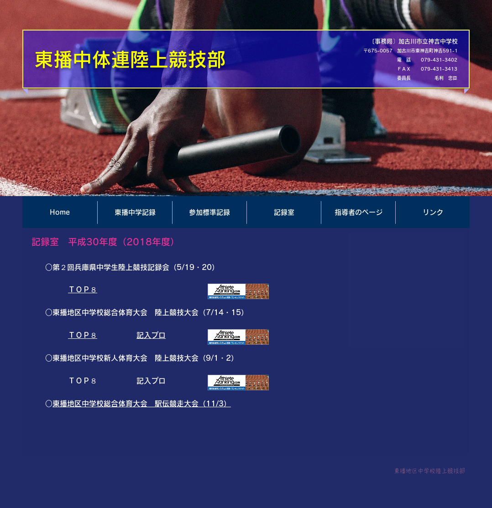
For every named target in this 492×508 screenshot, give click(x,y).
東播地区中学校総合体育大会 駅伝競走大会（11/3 (138, 403)
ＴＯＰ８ (82, 289)
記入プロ (151, 335)
